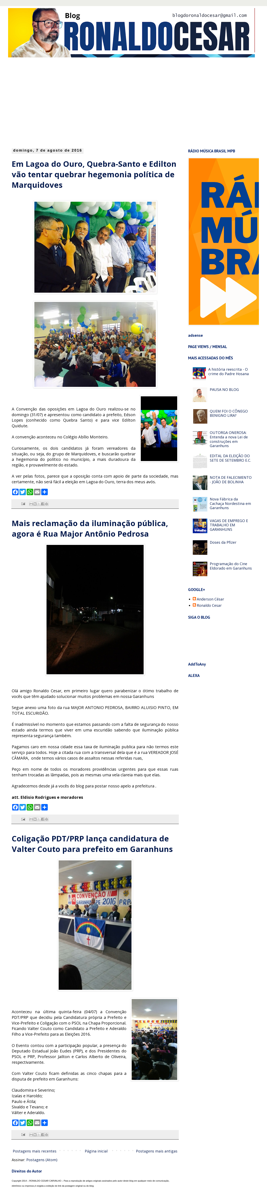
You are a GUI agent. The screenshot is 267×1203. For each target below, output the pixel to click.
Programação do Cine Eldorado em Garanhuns (231, 566)
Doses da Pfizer (223, 542)
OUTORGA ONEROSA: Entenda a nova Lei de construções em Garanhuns (229, 439)
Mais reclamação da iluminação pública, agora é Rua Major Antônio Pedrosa (90, 528)
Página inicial (96, 1151)
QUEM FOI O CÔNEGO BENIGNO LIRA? (229, 413)
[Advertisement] (38, 101)
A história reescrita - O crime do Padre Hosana (228, 371)
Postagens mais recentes (34, 1151)
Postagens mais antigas (156, 1151)
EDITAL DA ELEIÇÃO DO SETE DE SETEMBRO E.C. (230, 458)
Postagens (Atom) (41, 1159)
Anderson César (210, 599)
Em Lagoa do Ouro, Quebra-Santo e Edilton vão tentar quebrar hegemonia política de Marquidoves (94, 174)
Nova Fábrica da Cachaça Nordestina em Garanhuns (230, 503)
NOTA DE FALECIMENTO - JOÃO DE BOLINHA (231, 479)
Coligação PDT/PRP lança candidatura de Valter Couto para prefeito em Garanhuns (92, 843)
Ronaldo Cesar (209, 605)
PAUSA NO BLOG (224, 389)
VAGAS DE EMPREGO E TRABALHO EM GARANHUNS (229, 525)
